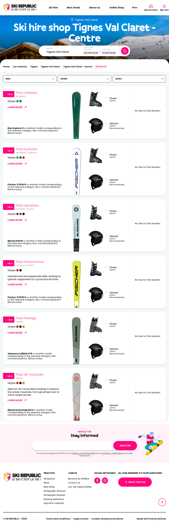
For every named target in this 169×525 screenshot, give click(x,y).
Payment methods (54, 503)
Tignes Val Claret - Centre (77, 66)
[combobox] (62, 51)
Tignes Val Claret (50, 66)
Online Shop (116, 7)
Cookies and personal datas (107, 518)
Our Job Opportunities (80, 486)
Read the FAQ (135, 482)
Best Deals (73, 7)
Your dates (89, 47)
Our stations (20, 66)
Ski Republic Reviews (54, 495)
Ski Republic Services (54, 490)
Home (6, 66)
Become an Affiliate (78, 478)
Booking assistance (54, 499)
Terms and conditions (58, 518)
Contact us (74, 482)
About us (94, 7)
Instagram (105, 480)
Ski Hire (53, 7)
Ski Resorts (49, 478)
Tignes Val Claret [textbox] (57, 52)
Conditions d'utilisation (111, 453)
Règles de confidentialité (83, 453)
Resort (49, 48)
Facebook (97, 480)
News (46, 482)
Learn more (17, 107)
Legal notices (80, 518)
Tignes (34, 66)
